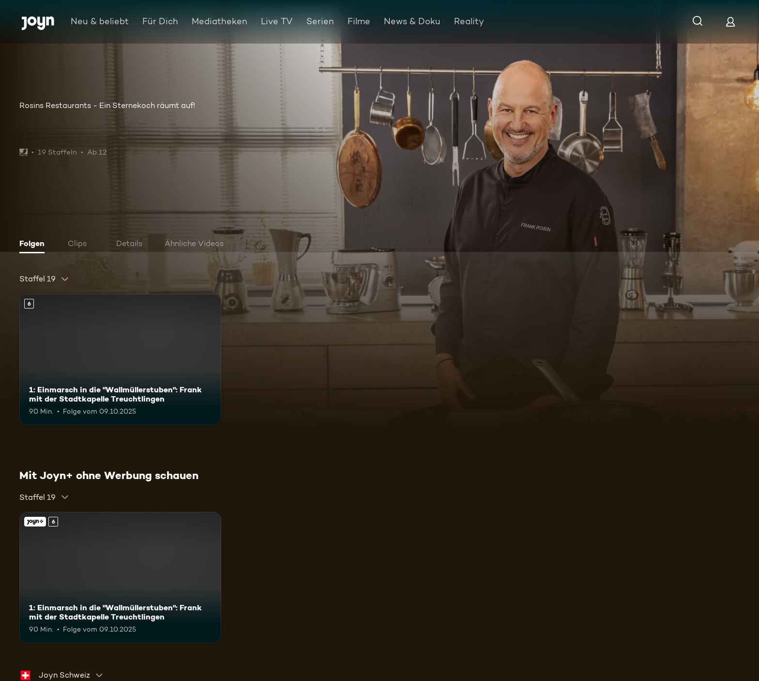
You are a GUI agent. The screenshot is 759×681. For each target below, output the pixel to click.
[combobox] (44, 279)
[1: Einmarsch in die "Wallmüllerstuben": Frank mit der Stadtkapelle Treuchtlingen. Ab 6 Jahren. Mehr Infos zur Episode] (120, 359)
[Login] (730, 21)
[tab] (34, 244)
